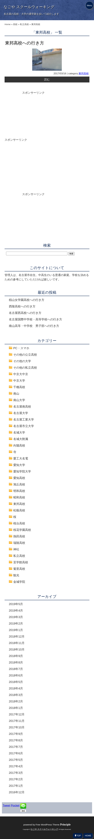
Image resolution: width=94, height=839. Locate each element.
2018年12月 (17, 636)
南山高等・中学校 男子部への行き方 (34, 325)
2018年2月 (16, 701)
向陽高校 (19, 445)
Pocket (15, 805)
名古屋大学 (20, 413)
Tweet (6, 805)
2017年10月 (17, 727)
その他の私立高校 (25, 367)
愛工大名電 (20, 458)
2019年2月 (16, 623)
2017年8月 (16, 740)
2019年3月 (16, 617)
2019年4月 (16, 610)
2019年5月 (16, 604)
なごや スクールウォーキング (29, 7)
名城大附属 (20, 439)
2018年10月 (17, 649)
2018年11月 (17, 643)
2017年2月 (16, 779)
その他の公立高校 (25, 354)
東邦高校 (84, 73)
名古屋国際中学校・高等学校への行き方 (35, 319)
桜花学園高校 (22, 529)
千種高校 (19, 387)
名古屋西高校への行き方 (25, 312)
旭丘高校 (19, 484)
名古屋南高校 (22, 406)
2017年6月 (16, 753)
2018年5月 (16, 682)
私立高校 (19, 555)
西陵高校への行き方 (22, 306)
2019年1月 (16, 630)
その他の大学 (22, 361)
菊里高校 (19, 568)
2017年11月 (17, 720)
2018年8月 (16, 662)
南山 (16, 393)
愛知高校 (19, 478)
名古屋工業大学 (23, 419)
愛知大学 (19, 465)
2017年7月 (16, 746)
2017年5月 (16, 759)
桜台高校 (19, 523)
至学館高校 (20, 562)
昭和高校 (19, 497)
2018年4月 (16, 688)
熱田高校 (19, 536)
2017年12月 (17, 714)
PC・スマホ (21, 348)
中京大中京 (20, 374)
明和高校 (19, 491)
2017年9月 (16, 733)
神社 (16, 549)
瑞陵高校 (19, 542)
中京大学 (19, 380)
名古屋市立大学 (23, 426)
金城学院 (19, 581)
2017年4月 (16, 766)
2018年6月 (16, 675)
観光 (16, 575)
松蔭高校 (19, 510)
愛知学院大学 (22, 471)
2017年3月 (16, 772)
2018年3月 (16, 695)
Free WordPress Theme (53, 824)
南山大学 (19, 400)
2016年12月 (17, 792)
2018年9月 (16, 656)
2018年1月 (16, 707)
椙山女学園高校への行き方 (26, 299)
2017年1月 (16, 785)
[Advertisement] (47, 115)
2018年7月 (16, 669)
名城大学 (19, 432)
